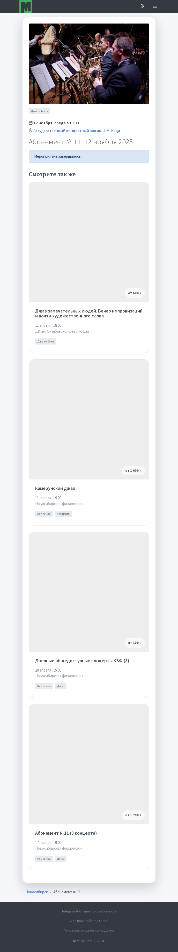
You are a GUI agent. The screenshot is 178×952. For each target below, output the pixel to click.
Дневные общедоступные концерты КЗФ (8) (82, 661)
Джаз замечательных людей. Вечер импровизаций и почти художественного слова (89, 313)
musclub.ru (85, 941)
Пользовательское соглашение (89, 930)
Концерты (63, 514)
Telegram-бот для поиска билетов (89, 911)
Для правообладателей (89, 920)
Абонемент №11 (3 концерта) (66, 833)
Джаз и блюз (39, 111)
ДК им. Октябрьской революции (62, 331)
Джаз (60, 686)
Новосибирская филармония (59, 503)
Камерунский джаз (55, 488)
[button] (142, 7)
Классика (44, 514)
